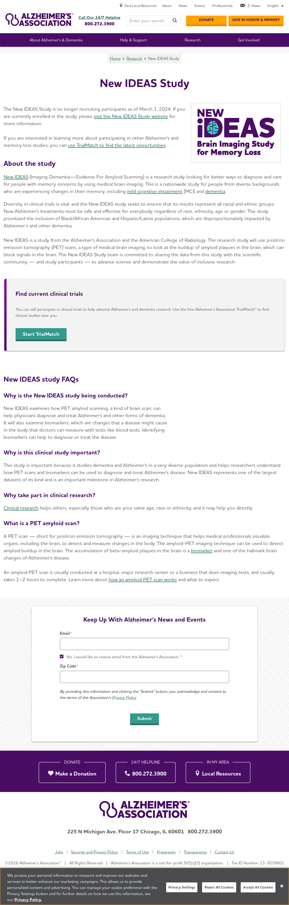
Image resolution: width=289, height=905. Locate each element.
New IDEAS (16, 177)
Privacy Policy (124, 697)
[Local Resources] (218, 771)
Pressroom (166, 852)
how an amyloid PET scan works (143, 579)
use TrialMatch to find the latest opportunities (117, 145)
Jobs (59, 852)
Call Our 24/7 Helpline (99, 18)
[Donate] (206, 20)
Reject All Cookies (219, 887)
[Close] (282, 886)
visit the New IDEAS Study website (131, 116)
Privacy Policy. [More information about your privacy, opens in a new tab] (28, 899)
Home (115, 58)
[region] (144, 886)
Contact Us (224, 852)
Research (134, 58)
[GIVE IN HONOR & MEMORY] (256, 20)
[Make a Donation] (72, 771)
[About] (166, 6)
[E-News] (250, 6)
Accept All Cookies (258, 887)
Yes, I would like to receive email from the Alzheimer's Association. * (124, 656)
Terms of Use (137, 852)
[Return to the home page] (39, 19)
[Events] (200, 6)
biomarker (202, 550)
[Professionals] (222, 6)
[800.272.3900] (145, 771)
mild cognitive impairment (154, 191)
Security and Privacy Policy (94, 852)
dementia (215, 191)
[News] (183, 6)
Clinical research (21, 508)
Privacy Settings (181, 887)
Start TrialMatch (41, 334)
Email (65, 633)
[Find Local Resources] (138, 6)
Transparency (195, 852)
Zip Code (68, 666)
